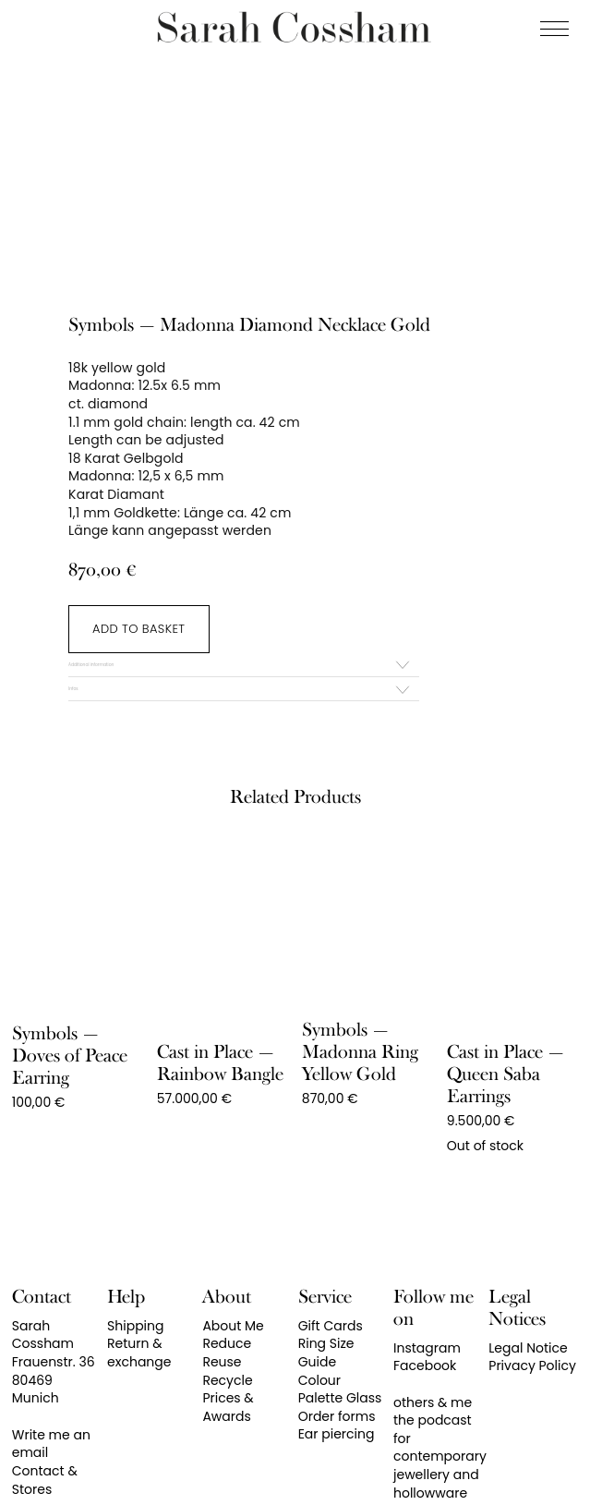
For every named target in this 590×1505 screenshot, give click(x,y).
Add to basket (138, 628)
